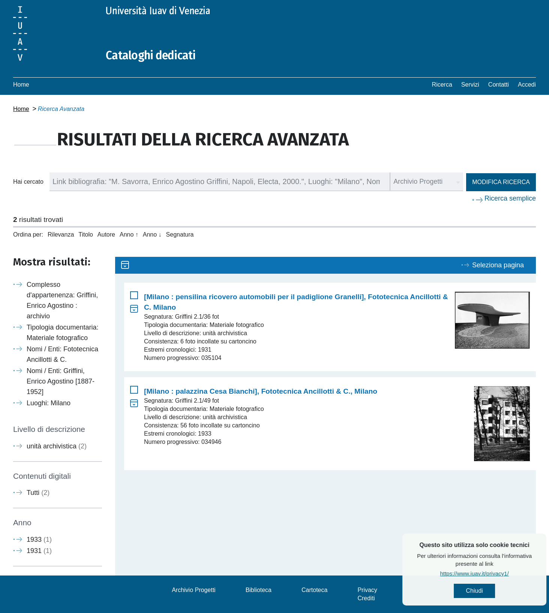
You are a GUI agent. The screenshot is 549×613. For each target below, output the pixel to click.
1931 (39, 551)
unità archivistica (57, 446)
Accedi (527, 84)
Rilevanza (61, 234)
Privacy (367, 590)
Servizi (470, 84)
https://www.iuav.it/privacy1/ (499, 573)
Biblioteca (259, 590)
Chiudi (499, 591)
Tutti (38, 492)
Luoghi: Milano (48, 403)
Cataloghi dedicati (151, 55)
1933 (39, 539)
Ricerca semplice (510, 198)
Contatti (498, 84)
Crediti (366, 598)
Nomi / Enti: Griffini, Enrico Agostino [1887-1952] (60, 381)
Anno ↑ (129, 234)
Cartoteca (314, 590)
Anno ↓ (152, 234)
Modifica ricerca (501, 182)
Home (21, 84)
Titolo (85, 234)
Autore (106, 234)
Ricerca (442, 84)
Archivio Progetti (194, 590)
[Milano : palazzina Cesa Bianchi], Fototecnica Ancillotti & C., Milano (260, 391)
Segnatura (180, 234)
